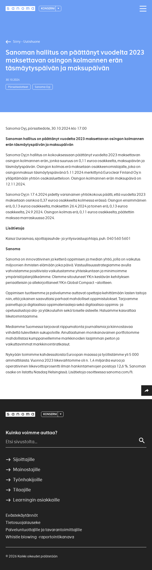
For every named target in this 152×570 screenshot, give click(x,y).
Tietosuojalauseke (23, 522)
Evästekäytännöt (22, 515)
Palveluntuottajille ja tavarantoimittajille (44, 529)
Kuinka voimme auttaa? (31, 433)
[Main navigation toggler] (141, 8)
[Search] (141, 440)
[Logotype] (20, 8)
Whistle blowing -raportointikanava (40, 536)
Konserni (48, 8)
